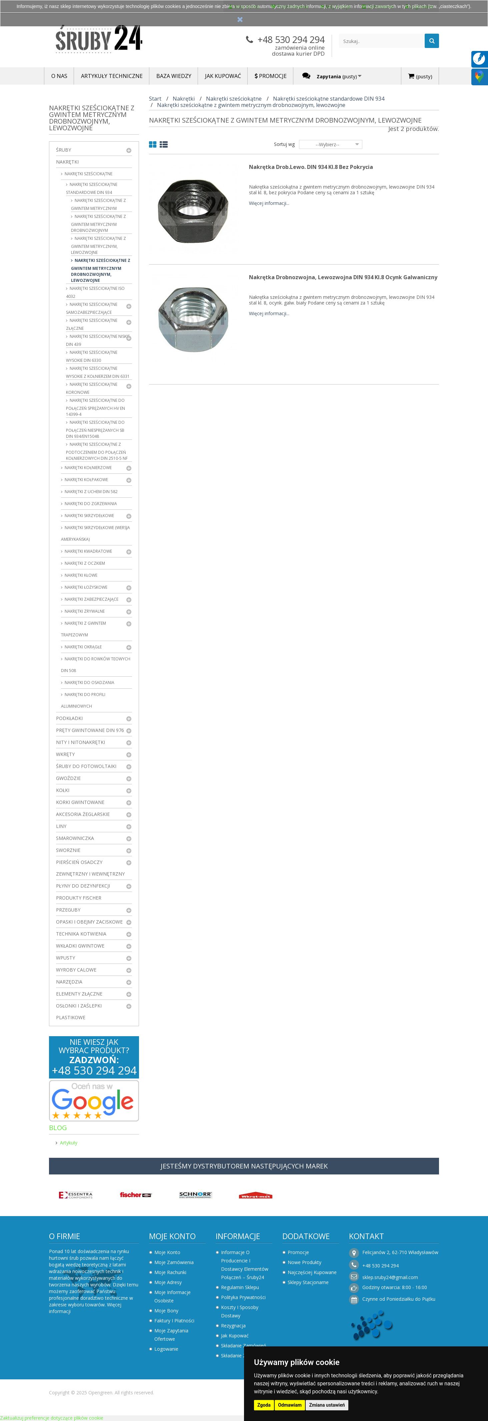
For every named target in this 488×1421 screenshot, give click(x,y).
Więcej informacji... (269, 203)
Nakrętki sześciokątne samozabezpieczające (91, 308)
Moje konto (172, 1236)
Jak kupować (235, 1335)
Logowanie (166, 1349)
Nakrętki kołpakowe (86, 479)
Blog (58, 1127)
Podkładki (69, 718)
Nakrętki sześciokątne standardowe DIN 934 (91, 188)
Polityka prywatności (243, 1297)
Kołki (62, 790)
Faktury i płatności (174, 1320)
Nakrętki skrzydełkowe (89, 515)
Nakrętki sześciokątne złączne (91, 324)
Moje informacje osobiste (172, 1296)
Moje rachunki (170, 1272)
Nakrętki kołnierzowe (88, 467)
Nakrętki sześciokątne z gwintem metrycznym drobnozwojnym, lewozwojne (100, 270)
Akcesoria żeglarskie (83, 814)
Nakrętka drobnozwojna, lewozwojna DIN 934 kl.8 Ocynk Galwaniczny (343, 277)
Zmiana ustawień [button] (327, 1405)
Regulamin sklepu (240, 1287)
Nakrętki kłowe (80, 575)
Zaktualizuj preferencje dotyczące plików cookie (51, 1418)
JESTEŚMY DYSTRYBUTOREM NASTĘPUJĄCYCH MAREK (244, 1165)
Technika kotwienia (81, 934)
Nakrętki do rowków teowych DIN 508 (95, 664)
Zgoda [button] (264, 1405)
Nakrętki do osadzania (89, 682)
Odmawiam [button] (290, 1405)
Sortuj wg (284, 144)
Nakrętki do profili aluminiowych (83, 700)
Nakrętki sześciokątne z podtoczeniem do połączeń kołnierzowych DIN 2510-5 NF (97, 451)
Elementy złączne (79, 994)
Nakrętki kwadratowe (88, 551)
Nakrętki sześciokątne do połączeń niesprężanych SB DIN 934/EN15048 (95, 429)
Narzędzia (69, 982)
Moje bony (166, 1310)
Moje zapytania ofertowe (171, 1334)
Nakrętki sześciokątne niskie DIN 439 (98, 340)
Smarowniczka (75, 838)
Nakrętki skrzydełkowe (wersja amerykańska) (95, 533)
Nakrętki (67, 162)
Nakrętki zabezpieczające (91, 599)
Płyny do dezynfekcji (83, 886)
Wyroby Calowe (76, 970)
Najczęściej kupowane (312, 1272)
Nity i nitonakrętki (80, 742)
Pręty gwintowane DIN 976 (90, 730)
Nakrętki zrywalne (84, 611)
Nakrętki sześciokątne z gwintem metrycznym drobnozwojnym (98, 223)
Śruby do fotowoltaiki (86, 766)
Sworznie (68, 850)
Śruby (63, 150)
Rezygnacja (233, 1325)
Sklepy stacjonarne (308, 1282)
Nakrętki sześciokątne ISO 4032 (95, 292)
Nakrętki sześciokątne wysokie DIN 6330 (91, 356)
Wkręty (65, 754)
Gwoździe (68, 778)
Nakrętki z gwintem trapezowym (83, 629)
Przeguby (68, 910)
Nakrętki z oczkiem (84, 563)
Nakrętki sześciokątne (88, 174)
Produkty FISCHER (78, 898)
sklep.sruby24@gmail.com (390, 1277)
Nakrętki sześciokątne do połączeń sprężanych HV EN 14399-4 (95, 407)
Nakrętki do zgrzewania (90, 503)
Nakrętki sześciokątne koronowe (91, 388)
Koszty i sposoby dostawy (239, 1311)
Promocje (298, 1252)
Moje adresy (168, 1282)
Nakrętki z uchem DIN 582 (91, 491)
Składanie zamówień (243, 1345)
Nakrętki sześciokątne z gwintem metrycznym (98, 204)
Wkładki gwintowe (80, 946)
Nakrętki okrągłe (83, 647)
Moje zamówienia (174, 1262)
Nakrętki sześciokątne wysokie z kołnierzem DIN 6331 (98, 372)
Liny (61, 826)
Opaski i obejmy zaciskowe (89, 922)
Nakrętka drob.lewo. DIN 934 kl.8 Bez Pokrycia (311, 167)
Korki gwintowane (80, 802)
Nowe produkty (304, 1262)
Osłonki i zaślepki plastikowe (79, 1012)
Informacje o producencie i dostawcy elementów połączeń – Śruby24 (244, 1264)
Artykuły (68, 1142)
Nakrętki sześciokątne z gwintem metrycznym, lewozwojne (98, 245)
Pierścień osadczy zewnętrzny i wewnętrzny (90, 868)
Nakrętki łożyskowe (85, 587)
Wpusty (65, 958)
